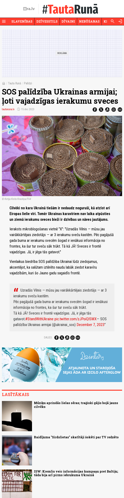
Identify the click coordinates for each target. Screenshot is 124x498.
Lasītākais (15, 394)
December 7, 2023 (90, 324)
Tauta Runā (14, 83)
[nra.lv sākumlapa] (29, 9)
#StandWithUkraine (39, 319)
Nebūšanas (89, 21)
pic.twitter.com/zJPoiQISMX (75, 319)
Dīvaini (68, 21)
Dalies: (48, 337)
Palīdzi (28, 83)
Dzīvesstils (47, 21)
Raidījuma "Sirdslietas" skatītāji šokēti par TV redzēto (76, 437)
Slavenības (21, 21)
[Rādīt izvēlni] (4, 21)
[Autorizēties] (120, 21)
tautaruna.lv (8, 109)
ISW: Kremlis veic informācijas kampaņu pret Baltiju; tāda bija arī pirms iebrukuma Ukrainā (76, 473)
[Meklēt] (112, 21)
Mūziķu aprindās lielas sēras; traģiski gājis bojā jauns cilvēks (76, 404)
